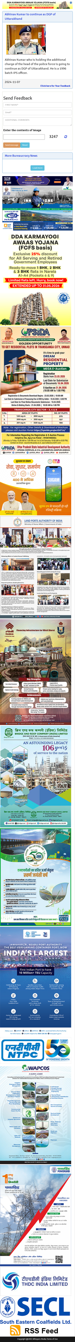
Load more (37, 168)
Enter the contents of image (22, 130)
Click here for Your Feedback (55, 86)
